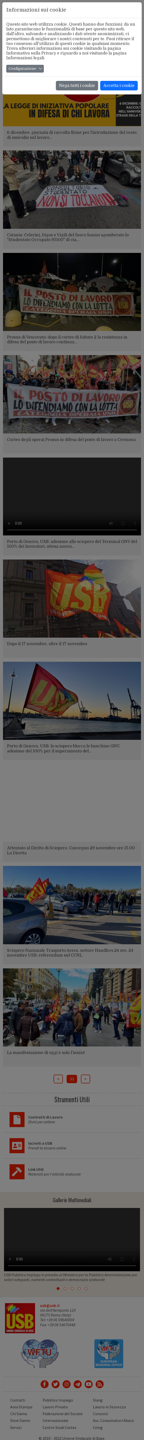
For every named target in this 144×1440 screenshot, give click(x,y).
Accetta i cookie (118, 85)
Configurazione (22, 69)
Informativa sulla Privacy (31, 53)
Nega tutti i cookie (77, 85)
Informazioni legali (25, 58)
